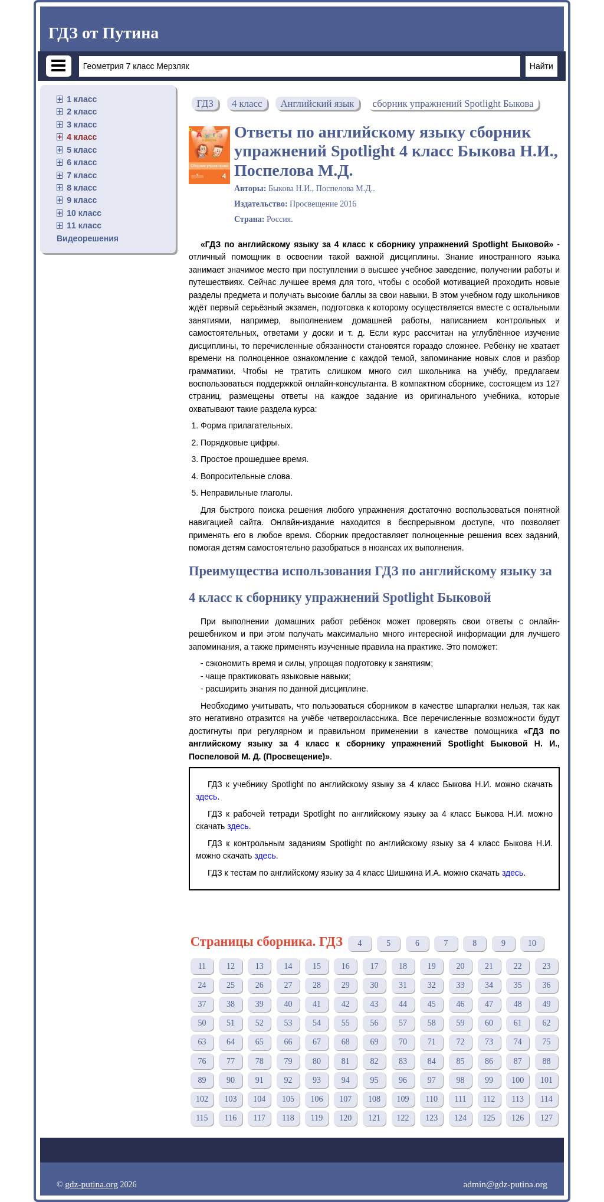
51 (230, 1022)
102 (202, 1099)
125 (489, 1117)
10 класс (84, 213)
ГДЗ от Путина (103, 33)
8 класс (82, 187)
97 (432, 1080)
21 (489, 966)
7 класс (82, 175)
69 (374, 1041)
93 (317, 1080)
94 (346, 1080)
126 (517, 1117)
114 (546, 1099)
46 (460, 1004)
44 (403, 1004)
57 (403, 1022)
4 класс (82, 137)
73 (489, 1041)
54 (317, 1022)
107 (345, 1099)
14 (288, 966)
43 (374, 1004)
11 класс (84, 225)
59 (460, 1022)
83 (403, 1061)
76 (202, 1061)
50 (202, 1022)
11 (202, 966)
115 (202, 1117)
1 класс (82, 99)
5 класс (82, 150)
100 (517, 1080)
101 (546, 1080)
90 (230, 1080)
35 (518, 985)
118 (288, 1117)
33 (460, 985)
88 (546, 1061)
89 (202, 1080)
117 (259, 1117)
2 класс (82, 111)
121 (374, 1117)
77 (230, 1061)
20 (460, 966)
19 (432, 966)
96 (403, 1080)
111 (460, 1099)
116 (231, 1117)
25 (230, 985)
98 (460, 1080)
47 (489, 1004)
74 (518, 1041)
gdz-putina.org (91, 1184)
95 (374, 1080)
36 (546, 985)
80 (317, 1061)
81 (346, 1061)
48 (518, 1004)
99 (489, 1080)
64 (230, 1041)
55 (346, 1022)
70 (403, 1041)
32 (432, 985)
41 (317, 1004)
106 (317, 1099)
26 (259, 985)
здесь (206, 796)
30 (374, 985)
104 (259, 1099)
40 (288, 1004)
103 (231, 1099)
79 (288, 1061)
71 (432, 1041)
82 (374, 1061)
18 (403, 966)
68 (346, 1041)
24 (202, 985)
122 (403, 1117)
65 (259, 1041)
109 (403, 1099)
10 (532, 943)
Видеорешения (88, 238)
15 (317, 966)
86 (489, 1061)
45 (432, 1004)
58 (432, 1022)
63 (202, 1041)
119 (317, 1117)
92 (288, 1080)
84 (432, 1061)
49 (546, 1004)
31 (403, 985)
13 (259, 966)
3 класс (82, 124)
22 (518, 966)
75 (546, 1041)
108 (374, 1099)
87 (518, 1061)
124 (460, 1117)
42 (346, 1004)
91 (259, 1080)
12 (230, 966)
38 (230, 1004)
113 (518, 1099)
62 (546, 1022)
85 (460, 1061)
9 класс (82, 200)
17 (374, 966)
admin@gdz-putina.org (505, 1184)
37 (202, 1004)
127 (546, 1117)
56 (374, 1022)
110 (432, 1099)
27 (288, 985)
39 (259, 1004)
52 (259, 1022)
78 (259, 1061)
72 (460, 1041)
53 (288, 1022)
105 (288, 1099)
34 (489, 985)
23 (546, 966)
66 (288, 1041)
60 (489, 1022)
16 (346, 966)
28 (317, 985)
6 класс (82, 162)
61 (518, 1022)
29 (346, 985)
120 (345, 1117)
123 (431, 1117)
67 (317, 1041)
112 (489, 1099)
